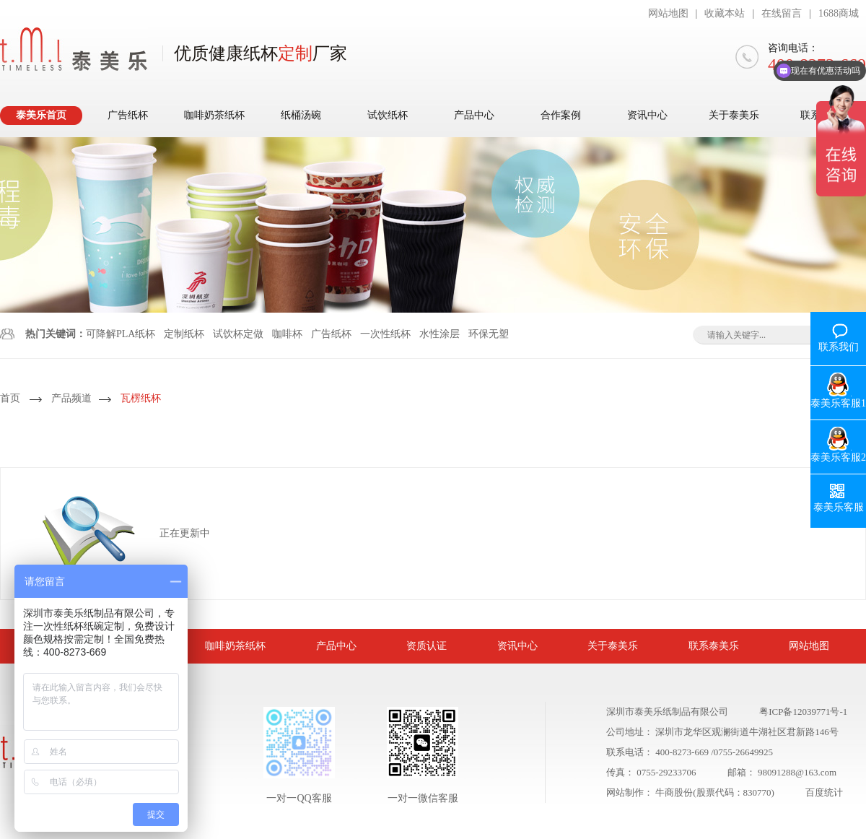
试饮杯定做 (238, 334)
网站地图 (668, 13)
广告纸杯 (128, 115)
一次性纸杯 (385, 334)
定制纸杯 (184, 334)
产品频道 (71, 398)
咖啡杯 (287, 334)
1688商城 (838, 13)
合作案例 (561, 115)
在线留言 (781, 13)
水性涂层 (439, 334)
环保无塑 (488, 334)
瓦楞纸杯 (141, 398)
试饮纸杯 (387, 115)
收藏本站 (724, 13)
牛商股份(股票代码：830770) (714, 792)
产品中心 (474, 115)
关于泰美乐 (734, 115)
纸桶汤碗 (301, 115)
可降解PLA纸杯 (120, 334)
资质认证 (426, 645)
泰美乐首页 (41, 115)
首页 (10, 398)
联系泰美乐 (713, 645)
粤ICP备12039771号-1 (803, 711)
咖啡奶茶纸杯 (214, 115)
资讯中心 (647, 115)
